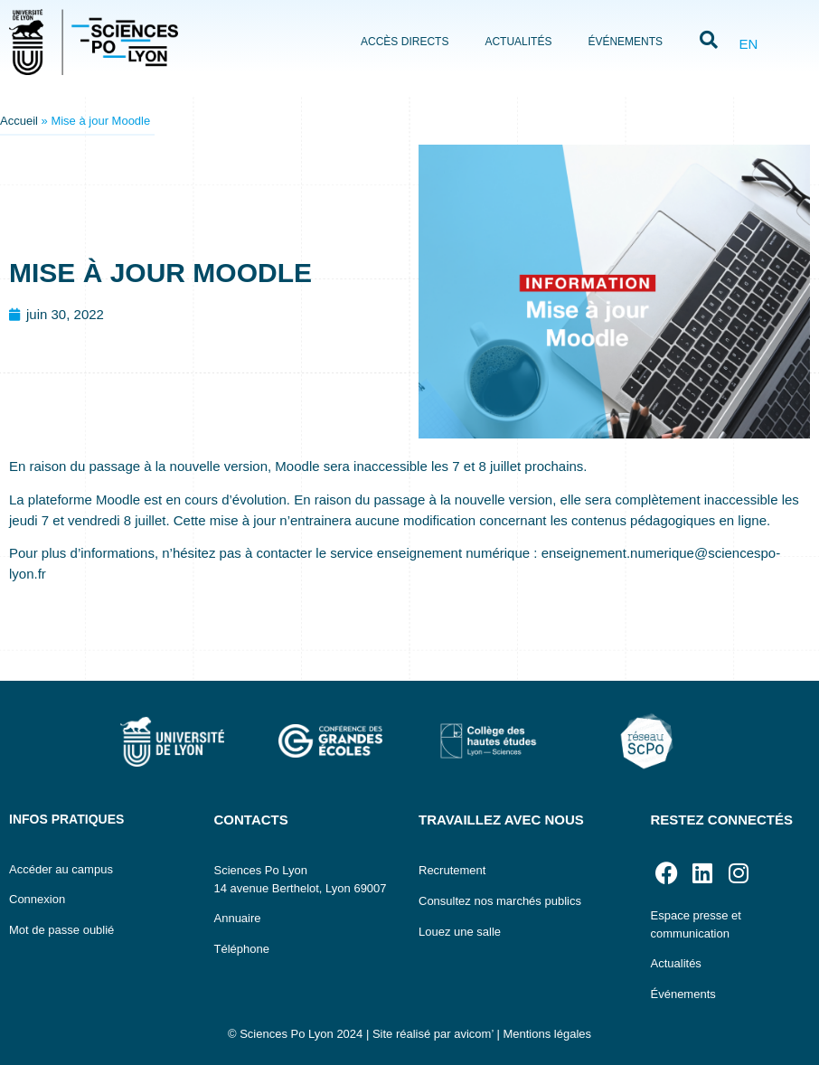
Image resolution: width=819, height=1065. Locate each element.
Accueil (19, 120)
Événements (625, 41)
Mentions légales (547, 1034)
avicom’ (474, 1034)
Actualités (518, 41)
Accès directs (404, 41)
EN (748, 44)
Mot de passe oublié (61, 930)
